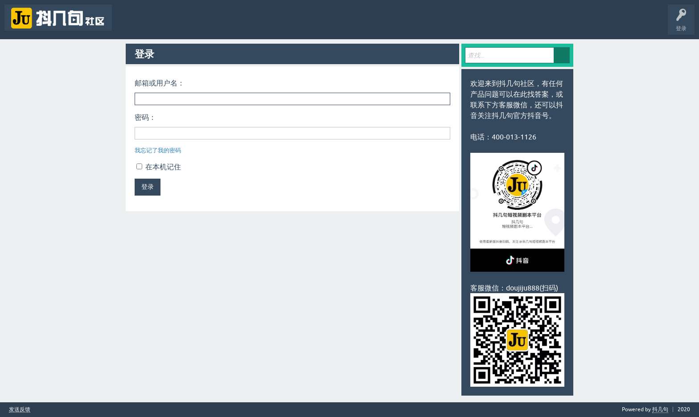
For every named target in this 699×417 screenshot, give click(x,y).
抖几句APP (306, 24)
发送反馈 (19, 410)
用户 (210, 24)
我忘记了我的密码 (158, 150)
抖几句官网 (270, 24)
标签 (183, 24)
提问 (238, 24)
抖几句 (660, 409)
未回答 (155, 24)
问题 (127, 24)
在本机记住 (158, 167)
